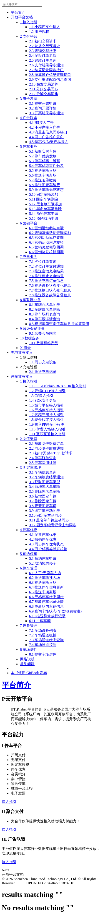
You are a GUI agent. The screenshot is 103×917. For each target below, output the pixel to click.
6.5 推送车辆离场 (42, 592)
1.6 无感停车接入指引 (46, 410)
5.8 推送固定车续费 (44, 185)
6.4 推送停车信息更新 (46, 587)
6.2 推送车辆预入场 (44, 578)
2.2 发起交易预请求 (44, 46)
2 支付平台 (28, 36)
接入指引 (9, 802)
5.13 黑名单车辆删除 (45, 209)
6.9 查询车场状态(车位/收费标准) (55, 611)
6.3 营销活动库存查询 (46, 238)
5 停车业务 (28, 146)
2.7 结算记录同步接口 (46, 70)
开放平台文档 (22, 17)
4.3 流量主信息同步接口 (48, 132)
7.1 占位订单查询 (42, 261)
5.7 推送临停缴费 (42, 180)
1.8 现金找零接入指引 (46, 420)
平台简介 (18, 12)
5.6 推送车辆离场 (42, 175)
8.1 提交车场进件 (42, 654)
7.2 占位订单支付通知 (46, 266)
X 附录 (25, 348)
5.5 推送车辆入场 (42, 170)
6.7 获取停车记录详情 (46, 602)
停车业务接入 (22, 376)
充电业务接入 (22, 352)
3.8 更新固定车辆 (42, 506)
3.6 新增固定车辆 (42, 496)
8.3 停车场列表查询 (44, 314)
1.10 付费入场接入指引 (47, 429)
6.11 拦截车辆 (40, 621)
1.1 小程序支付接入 (44, 27)
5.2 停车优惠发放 (42, 156)
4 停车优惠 (28, 530)
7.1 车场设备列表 (42, 630)
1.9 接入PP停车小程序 (46, 424)
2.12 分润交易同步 (43, 94)
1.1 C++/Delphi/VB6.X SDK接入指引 (57, 386)
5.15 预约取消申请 (43, 218)
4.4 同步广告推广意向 (46, 137)
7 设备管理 (28, 626)
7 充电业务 (28, 257)
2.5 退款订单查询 (42, 60)
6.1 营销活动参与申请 (46, 228)
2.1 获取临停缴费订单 (46, 443)
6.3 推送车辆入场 (42, 582)
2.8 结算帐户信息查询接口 (50, 75)
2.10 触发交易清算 (43, 84)
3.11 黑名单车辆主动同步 (49, 520)
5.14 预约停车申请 (43, 214)
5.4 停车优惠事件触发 (46, 166)
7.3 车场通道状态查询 (46, 640)
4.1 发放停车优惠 (42, 535)
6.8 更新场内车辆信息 (46, 606)
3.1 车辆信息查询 (42, 472)
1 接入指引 (28, 22)
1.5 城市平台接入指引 (46, 405)
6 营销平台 (28, 223)
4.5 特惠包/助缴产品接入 (48, 142)
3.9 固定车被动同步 (44, 511)
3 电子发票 (28, 99)
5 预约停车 (28, 554)
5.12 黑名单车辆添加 (45, 204)
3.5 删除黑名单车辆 (44, 491)
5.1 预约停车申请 (42, 558)
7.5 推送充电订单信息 (46, 281)
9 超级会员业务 (32, 329)
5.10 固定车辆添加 (43, 194)
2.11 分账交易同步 (43, 89)
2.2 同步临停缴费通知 (46, 448)
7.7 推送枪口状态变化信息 (50, 290)
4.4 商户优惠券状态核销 (48, 549)
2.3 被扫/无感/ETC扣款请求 (51, 453)
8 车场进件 (28, 649)
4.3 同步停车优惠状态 (46, 544)
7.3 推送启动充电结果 (46, 271)
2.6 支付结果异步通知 (46, 65)
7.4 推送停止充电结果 (46, 276)
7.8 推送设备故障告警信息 (50, 295)
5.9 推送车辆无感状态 (46, 190)
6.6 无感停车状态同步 (46, 597)
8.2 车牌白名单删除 (44, 309)
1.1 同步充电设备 (42, 362)
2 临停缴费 (28, 439)
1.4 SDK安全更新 (42, 400)
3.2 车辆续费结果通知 (46, 477)
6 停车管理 (28, 568)
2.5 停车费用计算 (42, 463)
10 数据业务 (29, 338)
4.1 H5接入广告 (41, 123)
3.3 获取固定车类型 (44, 482)
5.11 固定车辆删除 (43, 199)
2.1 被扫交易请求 (42, 41)
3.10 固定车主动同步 (45, 515)
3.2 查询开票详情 (42, 108)
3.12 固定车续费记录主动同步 (52, 525)
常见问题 (27, 664)
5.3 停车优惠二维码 (44, 161)
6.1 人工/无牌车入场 (45, 573)
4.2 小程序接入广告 (44, 127)
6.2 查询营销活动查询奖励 (50, 233)
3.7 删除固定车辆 (42, 501)
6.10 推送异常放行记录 (47, 616)
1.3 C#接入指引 (41, 396)
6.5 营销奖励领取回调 (46, 247)
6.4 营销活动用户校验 (46, 242)
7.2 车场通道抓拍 (42, 635)
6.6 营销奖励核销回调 (46, 252)
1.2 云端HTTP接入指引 (47, 391)
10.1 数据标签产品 (43, 343)
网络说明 (27, 659)
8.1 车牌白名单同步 (44, 305)
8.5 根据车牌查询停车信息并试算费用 (59, 324)
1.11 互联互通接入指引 (47, 434)
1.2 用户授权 (39, 32)
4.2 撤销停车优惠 (42, 539)
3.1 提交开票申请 (42, 103)
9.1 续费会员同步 (42, 333)
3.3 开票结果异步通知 (46, 113)
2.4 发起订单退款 (42, 55)
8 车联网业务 (30, 300)
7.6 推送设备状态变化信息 (50, 285)
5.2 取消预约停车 (42, 563)
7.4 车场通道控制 (42, 645)
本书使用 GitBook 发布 (29, 673)
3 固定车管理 (30, 467)
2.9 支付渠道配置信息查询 (50, 79)
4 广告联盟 (28, 118)
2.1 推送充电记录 (42, 372)
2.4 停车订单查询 (42, 458)
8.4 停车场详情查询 (44, 319)
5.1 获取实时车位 (42, 151)
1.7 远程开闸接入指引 (46, 415)
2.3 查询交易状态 (42, 51)
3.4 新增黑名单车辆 (44, 487)
